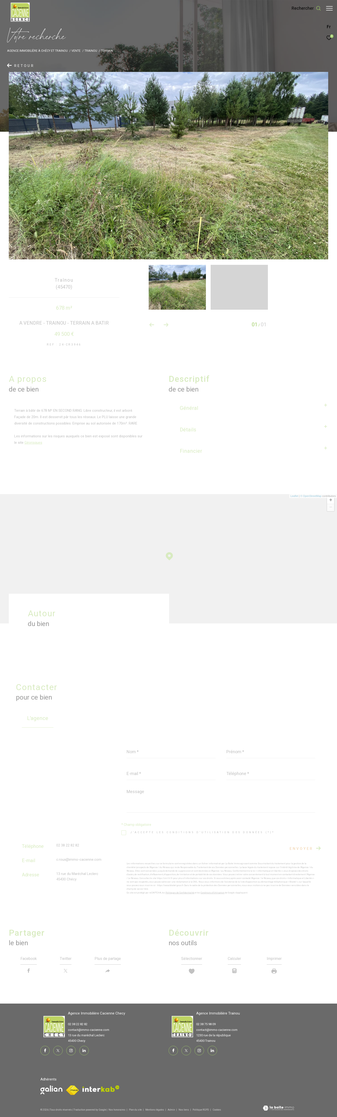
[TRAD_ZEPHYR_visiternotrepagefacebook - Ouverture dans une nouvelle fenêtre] (45, 1050)
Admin (172, 1109)
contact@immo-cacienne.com (88, 1030)
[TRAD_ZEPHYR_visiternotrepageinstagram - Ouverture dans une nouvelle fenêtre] (71, 1050)
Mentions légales (155, 1109)
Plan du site (135, 1109)
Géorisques (33, 442)
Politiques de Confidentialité (180, 893)
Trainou (91, 50)
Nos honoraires (117, 1109)
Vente (76, 50)
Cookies (217, 1109)
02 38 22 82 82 (67, 845)
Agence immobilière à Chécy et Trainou (37, 50)
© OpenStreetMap (311, 496)
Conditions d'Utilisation (212, 893)
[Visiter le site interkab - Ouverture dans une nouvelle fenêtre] (100, 1088)
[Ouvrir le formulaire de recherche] (304, 8)
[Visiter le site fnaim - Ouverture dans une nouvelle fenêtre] (51, 1089)
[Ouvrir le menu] (329, 8)
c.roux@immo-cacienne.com (78, 859)
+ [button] (330, 500)
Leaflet (294, 496)
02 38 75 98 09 (206, 1024)
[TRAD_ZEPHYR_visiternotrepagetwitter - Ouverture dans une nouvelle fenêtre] (58, 1050)
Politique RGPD (201, 1109)
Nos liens (184, 1109)
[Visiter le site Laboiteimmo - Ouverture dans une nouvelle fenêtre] (278, 1109)
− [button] (330, 507)
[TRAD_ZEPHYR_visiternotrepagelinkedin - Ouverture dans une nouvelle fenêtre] (84, 1050)
